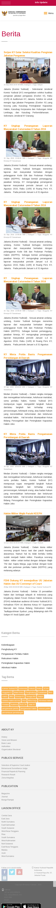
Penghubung (31, 692)
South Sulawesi (7, 828)
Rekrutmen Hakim (9, 658)
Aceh (3, 853)
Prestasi (5, 705)
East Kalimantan (8, 825)
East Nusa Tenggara (9, 847)
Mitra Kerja (32, 700)
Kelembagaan (7, 645)
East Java (5, 819)
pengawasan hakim (29, 709)
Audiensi (14, 705)
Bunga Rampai (7, 800)
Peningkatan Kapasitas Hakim (15, 663)
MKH (12, 696)
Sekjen (40, 696)
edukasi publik (44, 709)
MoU (51, 692)
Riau (3, 834)
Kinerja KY (20, 696)
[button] (6, 3)
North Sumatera (7, 822)
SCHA (46, 688)
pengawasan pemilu (10, 709)
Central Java (6, 816)
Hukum (32, 688)
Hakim (5, 696)
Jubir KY (32, 705)
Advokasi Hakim (9, 667)
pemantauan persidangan (12, 713)
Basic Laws (6, 743)
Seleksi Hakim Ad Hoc (11, 700)
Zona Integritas (7, 778)
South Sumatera (8, 837)
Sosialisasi (42, 692)
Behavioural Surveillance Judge (14, 768)
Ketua (39, 688)
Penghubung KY (9, 649)
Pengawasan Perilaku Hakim (15, 654)
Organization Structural (10, 749)
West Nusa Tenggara (10, 831)
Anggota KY (7, 692)
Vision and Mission (9, 740)
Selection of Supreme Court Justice (15, 765)
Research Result (8, 775)
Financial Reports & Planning (13, 771)
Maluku (4, 850)
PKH (24, 700)
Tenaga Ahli (31, 696)
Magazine (5, 794)
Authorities (5, 746)
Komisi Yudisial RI (9, 688)
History (4, 737)
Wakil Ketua (19, 692)
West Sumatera (7, 856)
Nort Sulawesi (7, 844)
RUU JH (23, 705)
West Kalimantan (8, 841)
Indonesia (23, 688)
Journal (4, 797)
